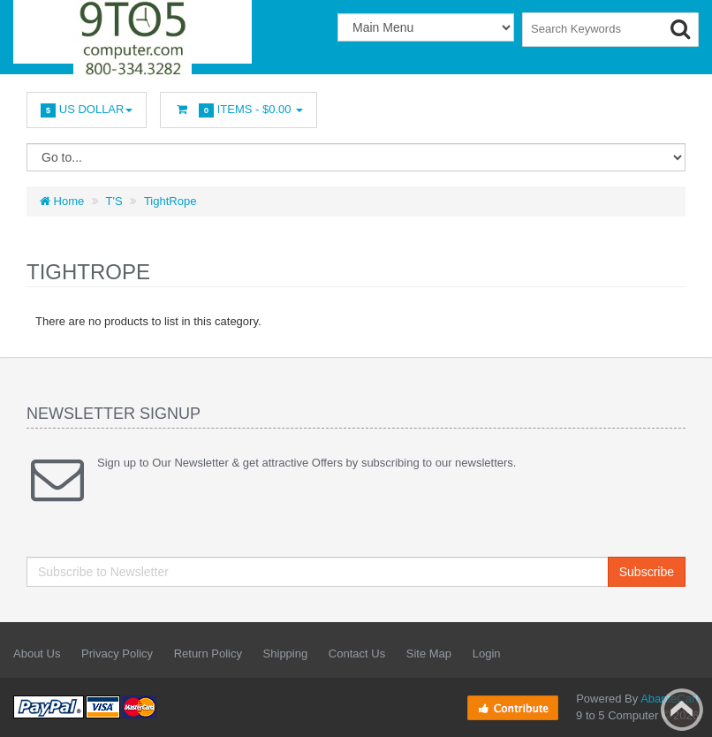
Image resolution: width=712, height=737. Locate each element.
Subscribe (646, 572)
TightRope (170, 201)
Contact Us (357, 653)
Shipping (285, 653)
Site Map (428, 653)
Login (487, 653)
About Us (36, 653)
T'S (114, 201)
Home (62, 201)
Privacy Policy (117, 653)
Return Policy (208, 653)
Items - (238, 110)
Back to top (682, 709)
